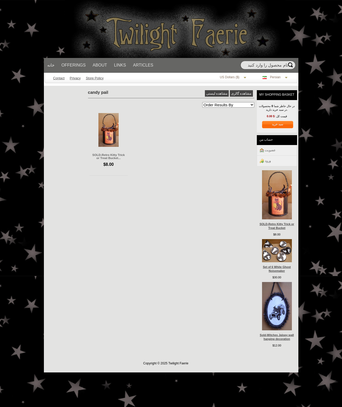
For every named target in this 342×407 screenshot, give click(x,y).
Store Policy (95, 78)
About (100, 65)
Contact (59, 78)
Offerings (74, 65)
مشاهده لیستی (217, 93)
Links (120, 65)
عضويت (268, 150)
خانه (51, 65)
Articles (143, 65)
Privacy (75, 78)
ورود (265, 161)
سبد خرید (277, 124)
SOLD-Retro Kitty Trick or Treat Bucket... (108, 156)
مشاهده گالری (241, 93)
